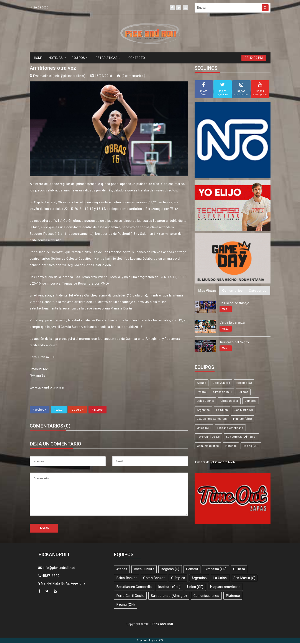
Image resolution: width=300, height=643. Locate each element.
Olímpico (250, 400)
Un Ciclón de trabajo (234, 303)
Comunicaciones (208, 445)
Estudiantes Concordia (212, 418)
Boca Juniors (221, 382)
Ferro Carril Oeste (208, 436)
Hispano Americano (230, 427)
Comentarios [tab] (232, 291)
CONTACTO (136, 58)
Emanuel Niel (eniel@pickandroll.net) (59, 76)
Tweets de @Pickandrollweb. (215, 462)
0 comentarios (133, 76)
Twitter (58, 409)
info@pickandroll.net (56, 568)
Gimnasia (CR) (222, 392)
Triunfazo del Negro (234, 342)
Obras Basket (229, 400)
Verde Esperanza (232, 322)
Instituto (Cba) (242, 418)
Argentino (203, 409)
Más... (226, 309)
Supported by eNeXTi (150, 640)
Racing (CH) (251, 445)
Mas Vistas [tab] (207, 291)
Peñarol (202, 392)
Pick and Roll (162, 624)
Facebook (39, 409)
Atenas (201, 382)
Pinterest (97, 409)
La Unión (222, 409)
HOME (38, 58)
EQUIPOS (80, 58)
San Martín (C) (243, 409)
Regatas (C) (244, 382)
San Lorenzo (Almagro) (241, 436)
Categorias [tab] (257, 291)
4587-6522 (49, 576)
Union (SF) (204, 427)
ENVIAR (43, 528)
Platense (230, 445)
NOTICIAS (57, 58)
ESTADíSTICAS (108, 58)
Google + (78, 409)
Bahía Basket (205, 400)
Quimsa (243, 392)
